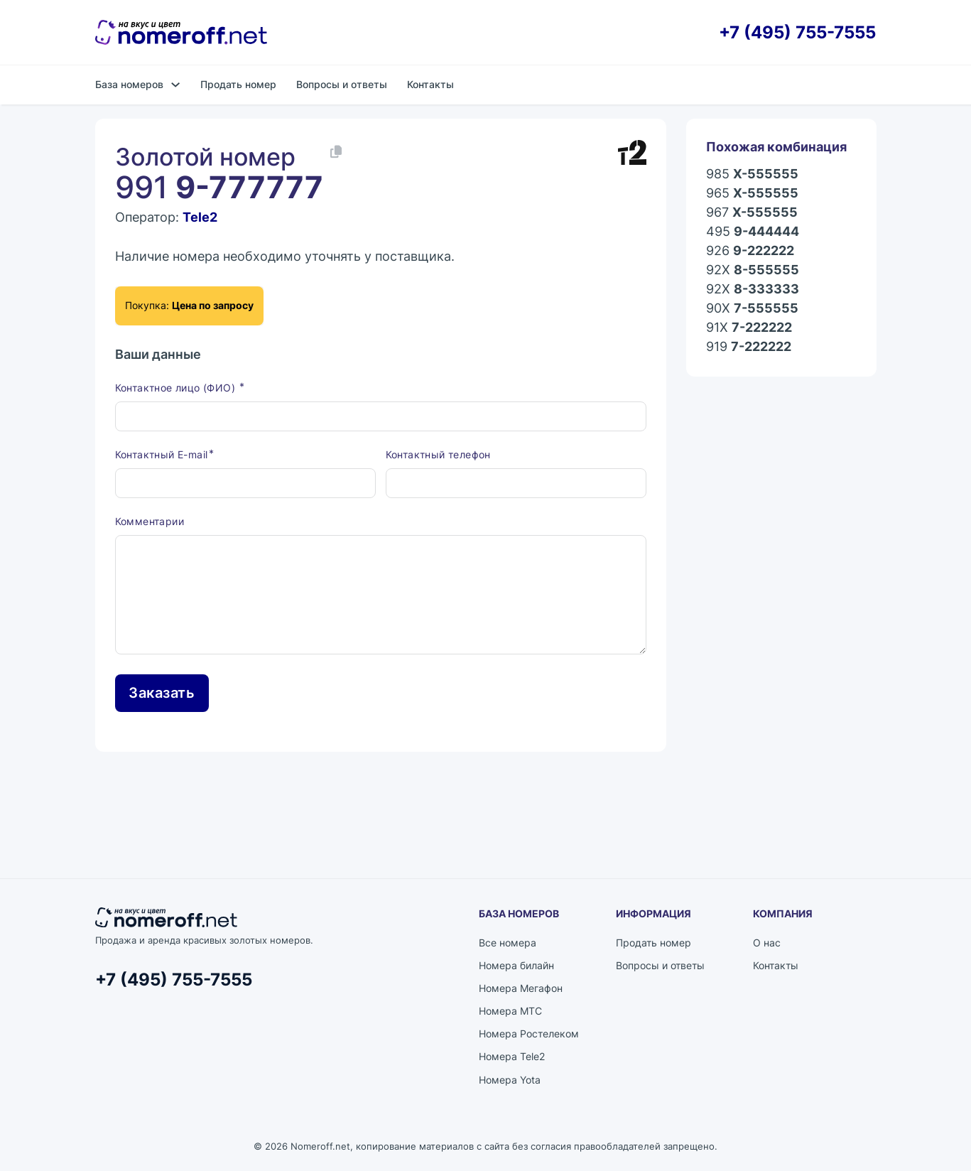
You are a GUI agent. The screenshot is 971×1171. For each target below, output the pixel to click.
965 (752, 193)
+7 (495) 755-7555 (797, 32)
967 (752, 212)
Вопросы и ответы (341, 84)
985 (752, 174)
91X (749, 328)
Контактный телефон (438, 454)
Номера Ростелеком (529, 1033)
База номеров (129, 84)
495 (752, 232)
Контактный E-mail (161, 454)
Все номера (507, 943)
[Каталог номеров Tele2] (632, 153)
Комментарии (149, 521)
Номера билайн (516, 965)
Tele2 (200, 217)
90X (752, 308)
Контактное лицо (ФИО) (177, 388)
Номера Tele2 (512, 1056)
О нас (767, 943)
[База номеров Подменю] (175, 85)
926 (750, 251)
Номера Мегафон (521, 988)
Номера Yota (510, 1080)
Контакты (430, 84)
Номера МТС (510, 1011)
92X (752, 270)
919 (748, 347)
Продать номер (238, 84)
